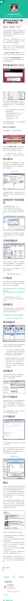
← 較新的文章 (6, 577)
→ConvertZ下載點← (14, 171)
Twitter (18, 26)
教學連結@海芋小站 (18, 318)
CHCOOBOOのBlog (14, 14)
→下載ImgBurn (8, 318)
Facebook (12, 26)
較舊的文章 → (22, 577)
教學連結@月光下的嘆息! (19, 155)
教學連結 (21, 153)
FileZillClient (14, 292)
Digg (18, 27)
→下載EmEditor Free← (14, 456)
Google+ (6, 27)
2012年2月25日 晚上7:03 (13, 591)
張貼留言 (6, 594)
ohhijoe (9, 584)
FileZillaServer (14, 288)
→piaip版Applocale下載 (10, 153)
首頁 (14, 577)
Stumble (12, 27)
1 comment (7, 567)
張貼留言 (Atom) (9, 600)
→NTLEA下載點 (7, 155)
